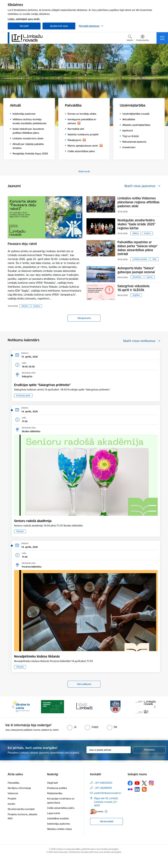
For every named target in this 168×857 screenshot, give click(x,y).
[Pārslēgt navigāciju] (162, 38)
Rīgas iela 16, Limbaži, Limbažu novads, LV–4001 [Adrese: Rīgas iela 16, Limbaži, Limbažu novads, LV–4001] (106, 802)
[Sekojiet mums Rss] (144, 789)
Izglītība (136, 295)
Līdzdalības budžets (58, 818)
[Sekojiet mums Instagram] (151, 783)
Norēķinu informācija (19, 788)
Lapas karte (53, 813)
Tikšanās (20, 531)
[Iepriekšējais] (13, 706)
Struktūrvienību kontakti (21, 809)
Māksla (136, 233)
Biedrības (137, 277)
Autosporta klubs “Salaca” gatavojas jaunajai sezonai (136, 270)
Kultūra (36, 306)
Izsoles (11, 803)
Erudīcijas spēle (23, 395)
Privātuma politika (57, 788)
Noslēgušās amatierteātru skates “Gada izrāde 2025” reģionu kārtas (136, 224)
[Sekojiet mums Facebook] (130, 783)
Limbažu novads (140, 259)
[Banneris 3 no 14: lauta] (84, 706)
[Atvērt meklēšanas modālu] (130, 38)
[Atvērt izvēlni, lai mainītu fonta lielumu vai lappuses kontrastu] (142, 38)
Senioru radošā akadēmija (33, 521)
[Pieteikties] (149, 749)
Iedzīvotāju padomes (58, 823)
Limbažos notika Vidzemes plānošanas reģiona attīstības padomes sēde (138, 202)
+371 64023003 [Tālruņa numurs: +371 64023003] (103, 782)
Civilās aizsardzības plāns (60, 807)
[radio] (71, 727)
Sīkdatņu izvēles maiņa (59, 829)
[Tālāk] (155, 706)
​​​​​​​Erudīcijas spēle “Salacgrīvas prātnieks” (42, 385)
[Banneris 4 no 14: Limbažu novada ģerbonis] (115, 706)
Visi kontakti (106, 821)
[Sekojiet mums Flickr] (130, 789)
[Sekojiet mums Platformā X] (144, 783)
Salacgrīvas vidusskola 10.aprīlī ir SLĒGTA (133, 288)
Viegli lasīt (52, 782)
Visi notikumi (84, 684)
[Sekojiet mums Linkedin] (137, 789)
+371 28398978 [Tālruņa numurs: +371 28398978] (103, 787)
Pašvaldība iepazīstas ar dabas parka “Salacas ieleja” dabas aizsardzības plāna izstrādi (137, 248)
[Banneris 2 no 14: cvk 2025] (52, 706)
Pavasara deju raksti (22, 244)
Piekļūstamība (54, 793)
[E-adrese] (96, 811)
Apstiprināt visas (59, 25)
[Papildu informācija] (106, 811)
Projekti (12, 798)
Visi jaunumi (84, 318)
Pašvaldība (13, 782)
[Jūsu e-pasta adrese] (108, 749)
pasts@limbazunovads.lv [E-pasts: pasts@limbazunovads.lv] (107, 793)
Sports (150, 277)
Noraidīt (24, 25)
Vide (154, 259)
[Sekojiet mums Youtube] (137, 783)
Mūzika (25, 306)
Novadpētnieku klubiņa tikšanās (37, 656)
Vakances (13, 793)
